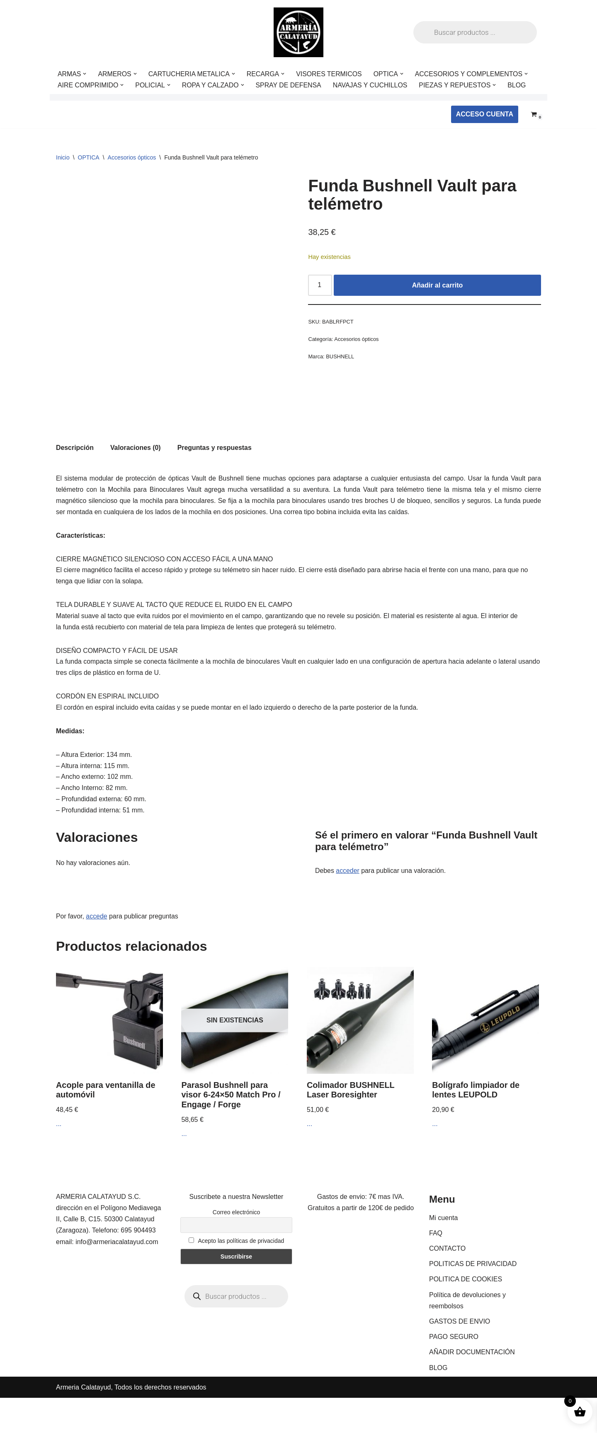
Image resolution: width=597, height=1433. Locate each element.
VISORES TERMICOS (331, 73)
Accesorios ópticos (132, 157)
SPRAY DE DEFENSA (290, 85)
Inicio (63, 157)
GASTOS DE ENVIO (459, 1356)
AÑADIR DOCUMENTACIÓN (472, 1387)
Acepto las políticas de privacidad (236, 1276)
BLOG (519, 85)
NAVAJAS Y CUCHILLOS (372, 85)
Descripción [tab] (75, 478)
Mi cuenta (443, 1253)
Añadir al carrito (437, 285)
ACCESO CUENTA (484, 114)
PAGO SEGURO (453, 1371)
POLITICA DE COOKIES (465, 1314)
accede (97, 951)
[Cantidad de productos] (320, 285)
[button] (85, 73)
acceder (348, 905)
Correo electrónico (236, 1247)
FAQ (435, 1268)
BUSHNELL (340, 357)
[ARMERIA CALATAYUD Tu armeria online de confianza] (298, 32)
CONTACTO (447, 1283)
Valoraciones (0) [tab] (136, 478)
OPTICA (89, 157)
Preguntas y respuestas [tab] (215, 478)
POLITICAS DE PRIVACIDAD (473, 1299)
